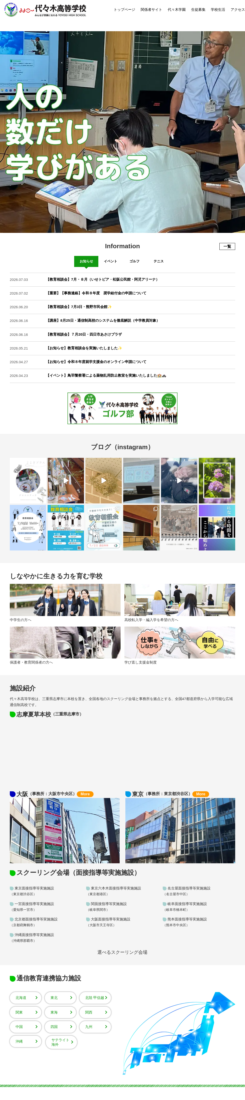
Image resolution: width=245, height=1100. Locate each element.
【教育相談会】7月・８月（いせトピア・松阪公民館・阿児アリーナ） (102, 279)
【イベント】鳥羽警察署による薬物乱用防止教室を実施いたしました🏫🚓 (106, 375)
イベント (110, 261)
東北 (54, 998)
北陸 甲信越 (94, 998)
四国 (54, 1027)
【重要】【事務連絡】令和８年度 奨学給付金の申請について (96, 293)
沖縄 (19, 1041)
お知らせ (86, 261)
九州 (88, 1027)
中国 (19, 1027)
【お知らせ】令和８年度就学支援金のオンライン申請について (96, 362)
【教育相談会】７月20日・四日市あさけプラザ (84, 334)
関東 (19, 1012)
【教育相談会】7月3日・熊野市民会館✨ (79, 307)
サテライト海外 (60, 1042)
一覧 (227, 246)
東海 (54, 1012)
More (85, 794)
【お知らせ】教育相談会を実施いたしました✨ (84, 348)
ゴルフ (134, 261)
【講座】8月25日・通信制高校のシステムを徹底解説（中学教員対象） (103, 320)
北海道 (21, 998)
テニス (159, 261)
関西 (88, 1012)
